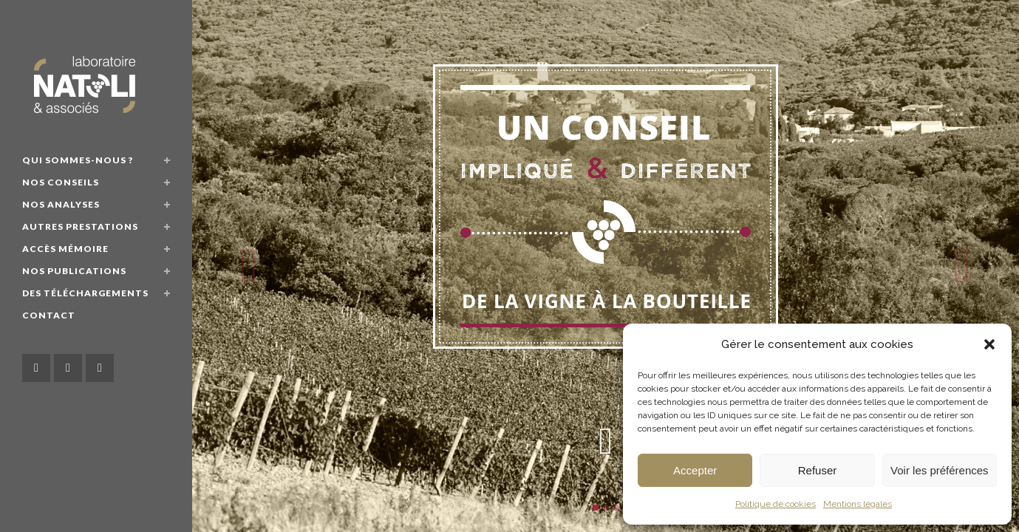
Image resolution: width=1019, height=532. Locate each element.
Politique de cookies (775, 504)
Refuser (817, 470)
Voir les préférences (939, 470)
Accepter (695, 470)
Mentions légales (857, 504)
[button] (989, 344)
